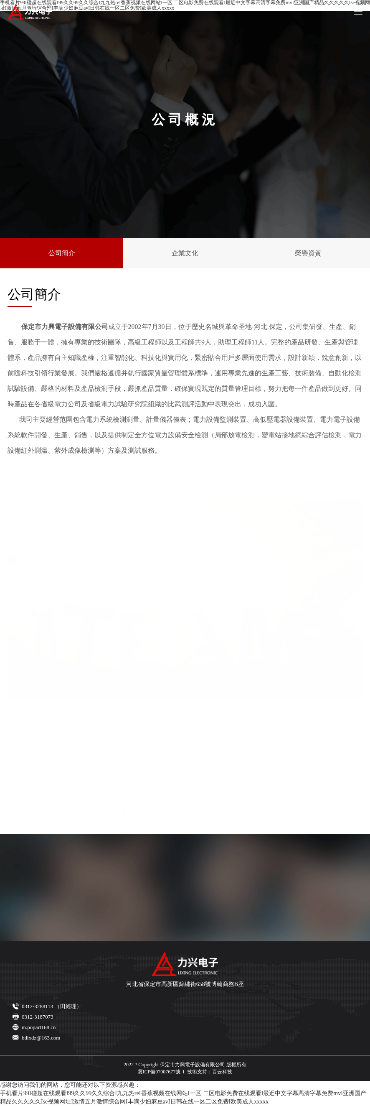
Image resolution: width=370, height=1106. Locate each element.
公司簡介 (61, 253)
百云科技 (222, 1072)
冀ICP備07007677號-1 (161, 1072)
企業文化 (185, 253)
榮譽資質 (308, 253)
